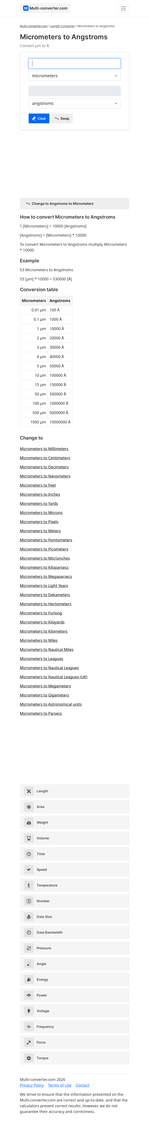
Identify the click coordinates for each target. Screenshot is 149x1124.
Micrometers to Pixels (39, 521)
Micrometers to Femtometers (46, 539)
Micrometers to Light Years (44, 585)
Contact (82, 1085)
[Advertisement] (74, 163)
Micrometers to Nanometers (45, 476)
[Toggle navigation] (123, 8)
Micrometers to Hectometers (45, 603)
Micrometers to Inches (40, 494)
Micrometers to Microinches (45, 558)
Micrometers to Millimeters (44, 448)
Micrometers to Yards (39, 503)
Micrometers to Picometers (44, 549)
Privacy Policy (32, 1085)
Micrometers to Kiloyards (42, 622)
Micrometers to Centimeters (45, 457)
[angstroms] (75, 91)
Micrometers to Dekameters (45, 594)
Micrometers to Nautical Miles (47, 649)
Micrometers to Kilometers (44, 631)
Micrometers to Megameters (45, 685)
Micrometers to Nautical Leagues (49, 667)
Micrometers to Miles (39, 640)
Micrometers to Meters (40, 530)
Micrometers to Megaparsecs (46, 576)
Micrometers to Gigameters (44, 695)
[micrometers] (75, 63)
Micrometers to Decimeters (44, 466)
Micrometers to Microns (41, 512)
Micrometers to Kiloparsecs (44, 567)
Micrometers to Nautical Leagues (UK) (54, 676)
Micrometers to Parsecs (41, 713)
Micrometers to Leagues (41, 658)
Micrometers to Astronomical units (51, 704)
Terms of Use (59, 1085)
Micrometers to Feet (38, 485)
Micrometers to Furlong (41, 612)
